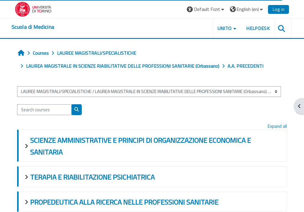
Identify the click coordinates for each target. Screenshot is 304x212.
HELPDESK (258, 28)
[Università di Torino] (33, 8)
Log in (278, 9)
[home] (33, 27)
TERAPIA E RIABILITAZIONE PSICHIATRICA (92, 177)
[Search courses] (44, 109)
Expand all (277, 126)
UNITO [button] (225, 28)
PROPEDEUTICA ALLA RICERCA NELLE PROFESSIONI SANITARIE (124, 202)
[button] (206, 9)
